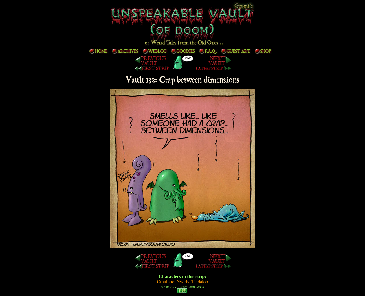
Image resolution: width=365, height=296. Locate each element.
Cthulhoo (166, 281)
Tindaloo (199, 281)
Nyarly (183, 281)
